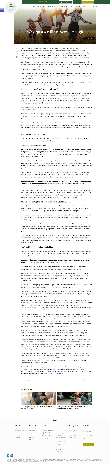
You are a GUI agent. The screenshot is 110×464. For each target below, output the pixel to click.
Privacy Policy (37, 457)
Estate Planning (89, 38)
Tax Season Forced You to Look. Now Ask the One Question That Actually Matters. (74, 401)
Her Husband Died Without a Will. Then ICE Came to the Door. (38, 401)
